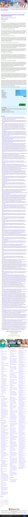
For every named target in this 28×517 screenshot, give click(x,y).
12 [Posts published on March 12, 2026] (4, 501)
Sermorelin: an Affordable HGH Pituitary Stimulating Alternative (13, 403)
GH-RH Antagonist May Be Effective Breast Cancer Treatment (4, 399)
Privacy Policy (3, 391)
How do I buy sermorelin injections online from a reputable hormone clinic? (13, 430)
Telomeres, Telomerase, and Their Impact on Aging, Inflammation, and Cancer (13, 480)
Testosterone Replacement (4, 385)
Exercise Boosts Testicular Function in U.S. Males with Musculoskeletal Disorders (13, 359)
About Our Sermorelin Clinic (4, 387)
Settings (10, 516)
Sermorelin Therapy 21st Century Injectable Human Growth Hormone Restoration (13, 416)
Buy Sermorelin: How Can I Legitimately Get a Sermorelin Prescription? (13, 433)
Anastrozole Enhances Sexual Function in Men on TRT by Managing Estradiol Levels (15, 319)
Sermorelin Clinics (3, 359)
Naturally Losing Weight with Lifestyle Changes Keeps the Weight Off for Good (4, 493)
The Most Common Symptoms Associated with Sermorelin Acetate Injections (4, 474)
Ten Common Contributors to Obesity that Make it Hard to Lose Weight (13, 474)
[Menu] (26, 2)
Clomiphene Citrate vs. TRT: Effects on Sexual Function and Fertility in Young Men (15, 304)
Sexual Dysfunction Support (7, 9)
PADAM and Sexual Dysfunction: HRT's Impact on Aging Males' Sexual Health (14, 199)
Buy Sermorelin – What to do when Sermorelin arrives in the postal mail (4, 430)
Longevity (2, 373)
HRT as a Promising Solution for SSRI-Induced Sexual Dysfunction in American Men (15, 289)
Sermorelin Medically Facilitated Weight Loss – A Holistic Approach (4, 461)
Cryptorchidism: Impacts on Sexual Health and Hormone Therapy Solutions (14, 259)
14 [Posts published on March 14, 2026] (6, 501)
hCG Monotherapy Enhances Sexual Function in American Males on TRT (13, 312)
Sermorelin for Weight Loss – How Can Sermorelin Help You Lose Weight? (13, 446)
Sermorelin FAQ (3, 386)
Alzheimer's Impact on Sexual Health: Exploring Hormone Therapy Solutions (14, 281)
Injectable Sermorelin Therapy (5, 437)
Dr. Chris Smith (6, 17)
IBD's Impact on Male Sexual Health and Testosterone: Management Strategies (14, 266)
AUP (20, 515)
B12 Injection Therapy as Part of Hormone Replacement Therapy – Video (4, 426)
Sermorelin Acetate (3, 378)
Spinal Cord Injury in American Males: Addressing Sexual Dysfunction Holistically (14, 291)
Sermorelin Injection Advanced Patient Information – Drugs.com (5, 455)
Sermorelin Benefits (3, 452)
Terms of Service (13, 515)
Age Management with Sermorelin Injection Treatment (4, 423)
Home (1, 9)
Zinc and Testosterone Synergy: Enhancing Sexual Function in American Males (14, 168)
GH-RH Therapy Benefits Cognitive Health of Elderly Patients (4, 406)
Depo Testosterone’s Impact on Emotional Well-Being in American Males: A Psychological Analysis (7, 12)
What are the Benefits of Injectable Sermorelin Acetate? (13, 450)
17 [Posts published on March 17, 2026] (2, 502)
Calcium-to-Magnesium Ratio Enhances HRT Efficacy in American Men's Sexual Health (15, 204)
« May (1, 506)
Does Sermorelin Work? (13, 427)
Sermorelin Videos (3, 383)
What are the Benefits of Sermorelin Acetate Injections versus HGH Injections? (13, 453)
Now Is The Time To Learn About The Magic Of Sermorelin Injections (4, 444)
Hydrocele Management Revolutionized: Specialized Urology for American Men (13, 367)
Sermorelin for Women (4, 453)
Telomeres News (3, 384)
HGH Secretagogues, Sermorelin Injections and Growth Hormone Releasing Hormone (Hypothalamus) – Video (13, 394)
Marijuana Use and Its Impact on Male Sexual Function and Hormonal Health (14, 261)
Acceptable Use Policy (4, 390)
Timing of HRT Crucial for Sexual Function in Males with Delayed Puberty (13, 244)
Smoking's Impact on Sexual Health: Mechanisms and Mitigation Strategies (14, 232)
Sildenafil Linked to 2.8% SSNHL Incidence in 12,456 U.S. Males (13, 351)
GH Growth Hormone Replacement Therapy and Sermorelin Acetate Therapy (4, 410)
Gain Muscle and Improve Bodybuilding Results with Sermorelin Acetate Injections (13, 443)
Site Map (2, 394)
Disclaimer (10, 515)
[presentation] (7, 101)
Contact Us (2, 393)
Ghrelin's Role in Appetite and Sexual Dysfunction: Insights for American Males (14, 166)
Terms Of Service (3, 392)
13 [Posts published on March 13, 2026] (5, 501)
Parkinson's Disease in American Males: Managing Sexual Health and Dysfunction (15, 283)
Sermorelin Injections (4, 379)
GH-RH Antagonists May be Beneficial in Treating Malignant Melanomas (4, 403)
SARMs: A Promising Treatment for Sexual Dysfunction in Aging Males (13, 153)
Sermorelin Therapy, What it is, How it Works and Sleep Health (4, 480)
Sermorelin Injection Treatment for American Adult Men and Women (4, 357)
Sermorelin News (3, 380)
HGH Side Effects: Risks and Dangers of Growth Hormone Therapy (13, 389)
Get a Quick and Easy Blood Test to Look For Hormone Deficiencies (13, 383)
